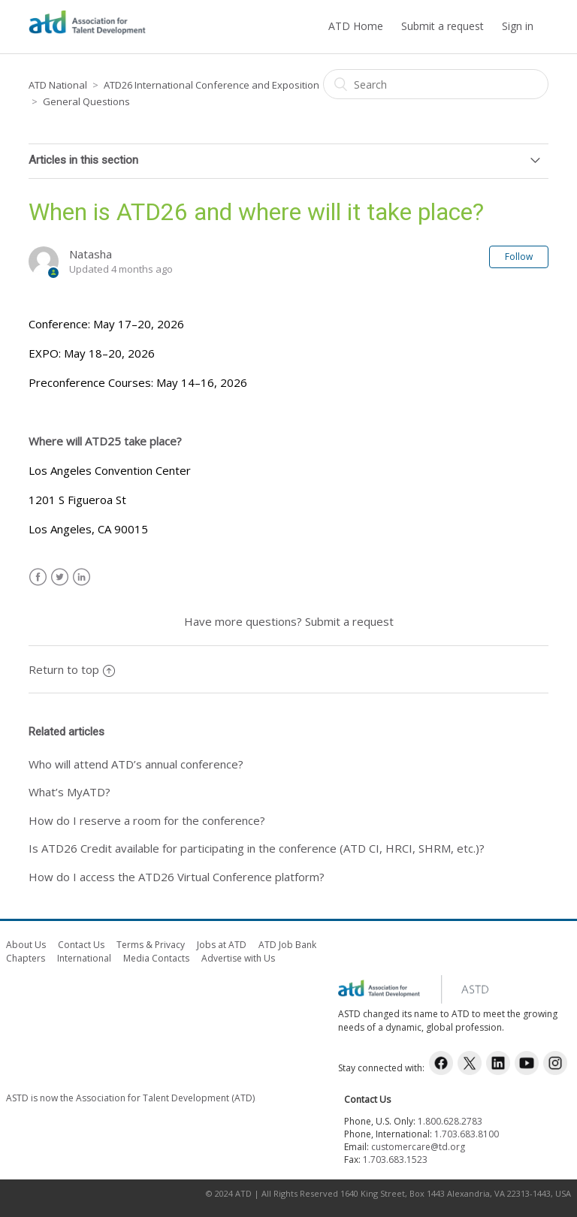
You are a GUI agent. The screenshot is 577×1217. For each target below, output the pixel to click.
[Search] (435, 84)
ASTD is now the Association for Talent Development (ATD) (130, 1098)
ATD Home (355, 26)
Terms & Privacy (150, 945)
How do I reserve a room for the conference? (147, 820)
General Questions (86, 101)
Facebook (38, 577)
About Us (26, 945)
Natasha (90, 253)
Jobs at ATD (221, 945)
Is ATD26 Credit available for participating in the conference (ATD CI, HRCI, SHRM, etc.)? (257, 848)
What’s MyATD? (69, 791)
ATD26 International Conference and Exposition (211, 85)
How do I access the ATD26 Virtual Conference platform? (177, 876)
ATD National (58, 85)
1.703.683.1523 (395, 1159)
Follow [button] (519, 256)
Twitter (59, 577)
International (84, 958)
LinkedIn (81, 577)
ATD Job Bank (287, 945)
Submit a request (442, 26)
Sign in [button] (517, 26)
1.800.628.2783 (450, 1121)
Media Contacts (156, 958)
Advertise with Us (238, 958)
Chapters (25, 958)
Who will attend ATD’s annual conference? (136, 764)
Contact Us (81, 945)
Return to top (72, 669)
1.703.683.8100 (466, 1134)
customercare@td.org (418, 1146)
